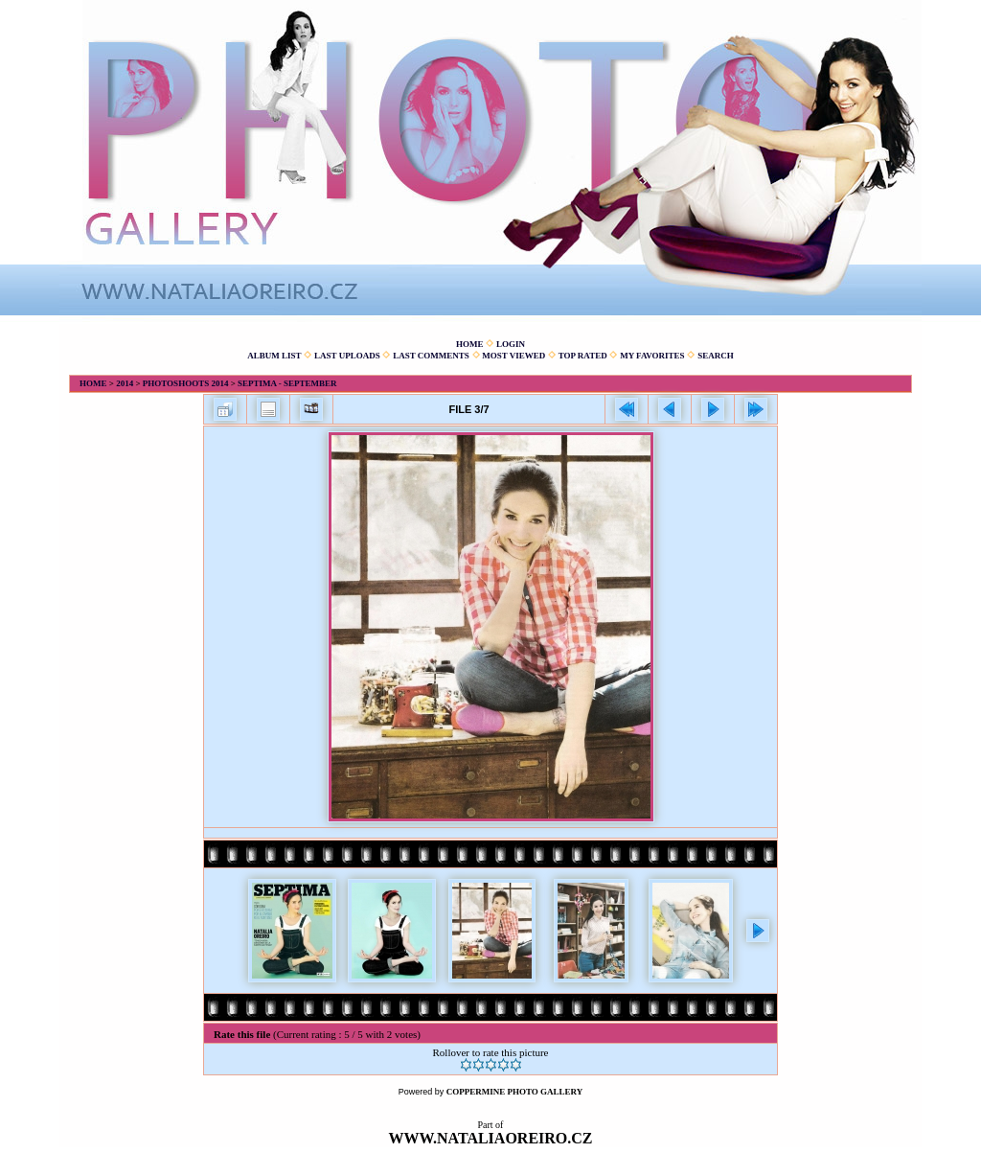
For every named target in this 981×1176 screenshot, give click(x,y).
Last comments (431, 355)
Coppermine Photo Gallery (514, 1091)
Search (715, 355)
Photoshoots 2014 (186, 383)
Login (510, 344)
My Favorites (652, 355)
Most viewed (513, 355)
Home (470, 344)
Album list (274, 355)
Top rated (583, 355)
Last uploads (347, 355)
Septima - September (287, 383)
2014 (124, 383)
